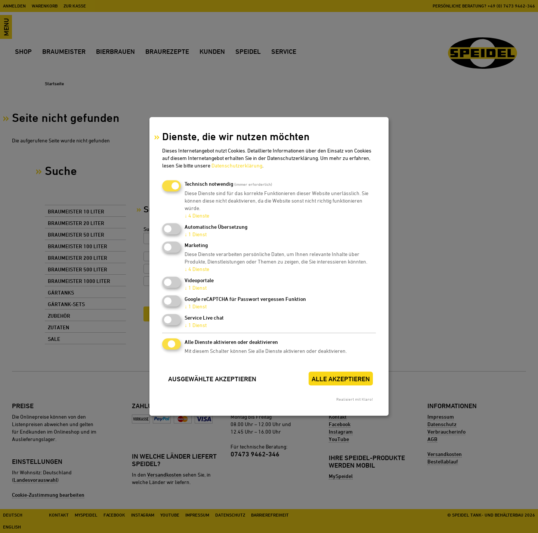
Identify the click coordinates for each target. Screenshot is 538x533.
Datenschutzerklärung (236, 165)
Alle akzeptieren (341, 379)
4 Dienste (197, 215)
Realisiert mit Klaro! (354, 399)
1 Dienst (196, 234)
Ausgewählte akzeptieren (212, 379)
